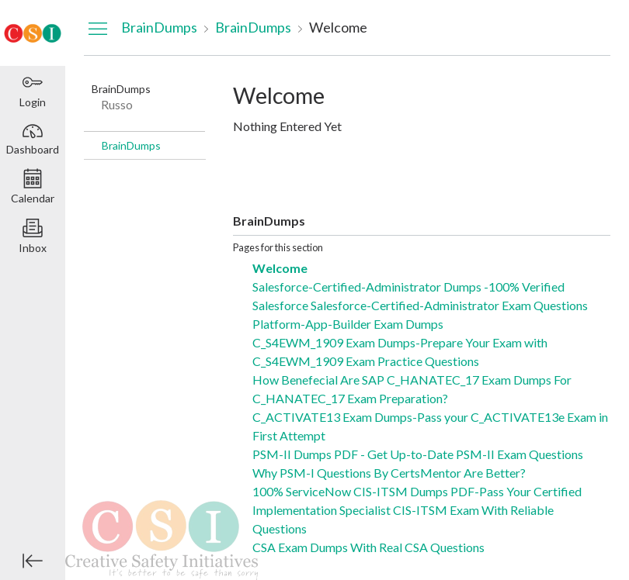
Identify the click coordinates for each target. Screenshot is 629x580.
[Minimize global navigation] (32, 560)
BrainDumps (131, 145)
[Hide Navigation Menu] (98, 28)
